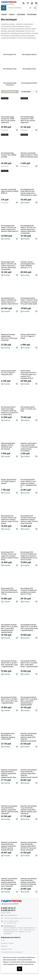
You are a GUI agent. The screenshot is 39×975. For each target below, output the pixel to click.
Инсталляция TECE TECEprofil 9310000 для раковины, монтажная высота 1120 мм (28, 591)
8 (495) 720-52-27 (8, 908)
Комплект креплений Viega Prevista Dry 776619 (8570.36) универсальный (29, 155)
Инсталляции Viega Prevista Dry (9, 84)
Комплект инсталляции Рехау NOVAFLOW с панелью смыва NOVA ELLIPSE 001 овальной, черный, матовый (29, 882)
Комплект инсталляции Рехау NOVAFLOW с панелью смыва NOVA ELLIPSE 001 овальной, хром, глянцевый (9, 882)
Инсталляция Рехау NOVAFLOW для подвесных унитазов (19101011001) (8, 736)
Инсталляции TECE (9, 54)
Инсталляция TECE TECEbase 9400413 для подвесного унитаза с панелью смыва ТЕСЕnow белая (9, 556)
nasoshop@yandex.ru (11, 915)
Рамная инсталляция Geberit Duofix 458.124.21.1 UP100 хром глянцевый (9, 337)
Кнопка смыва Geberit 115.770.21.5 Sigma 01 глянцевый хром (8, 372)
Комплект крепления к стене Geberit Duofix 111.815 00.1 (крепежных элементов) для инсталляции (29, 447)
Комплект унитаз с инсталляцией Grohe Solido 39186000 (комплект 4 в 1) (28, 264)
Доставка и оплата (7, 943)
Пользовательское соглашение (12, 952)
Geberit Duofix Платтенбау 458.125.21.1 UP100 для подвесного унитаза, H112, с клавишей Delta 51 (29, 374)
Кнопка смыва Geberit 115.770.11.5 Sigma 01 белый (28, 336)
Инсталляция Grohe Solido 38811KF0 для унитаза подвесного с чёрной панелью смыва (29, 192)
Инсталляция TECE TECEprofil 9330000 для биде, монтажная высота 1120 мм (9, 591)
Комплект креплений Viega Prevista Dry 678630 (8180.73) (9, 191)
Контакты (4, 946)
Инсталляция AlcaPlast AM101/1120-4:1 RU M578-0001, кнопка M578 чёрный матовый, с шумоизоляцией (9, 628)
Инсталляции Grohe (9, 69)
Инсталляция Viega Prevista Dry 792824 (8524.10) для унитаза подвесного (28, 119)
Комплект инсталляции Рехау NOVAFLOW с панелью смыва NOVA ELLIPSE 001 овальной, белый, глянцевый (29, 846)
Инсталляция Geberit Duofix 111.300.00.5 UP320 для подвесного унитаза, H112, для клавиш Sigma (29, 301)
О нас (3, 940)
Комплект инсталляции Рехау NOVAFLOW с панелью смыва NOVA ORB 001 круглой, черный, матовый (9, 846)
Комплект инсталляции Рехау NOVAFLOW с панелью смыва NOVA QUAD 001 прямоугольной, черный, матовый (29, 773)
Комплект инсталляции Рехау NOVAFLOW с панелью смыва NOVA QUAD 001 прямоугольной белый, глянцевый (29, 737)
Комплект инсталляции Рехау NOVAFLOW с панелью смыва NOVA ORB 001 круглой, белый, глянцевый (9, 809)
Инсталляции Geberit (29, 54)
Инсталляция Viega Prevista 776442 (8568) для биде (8, 155)
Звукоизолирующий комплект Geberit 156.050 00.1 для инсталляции (8, 446)
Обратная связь (6, 949)
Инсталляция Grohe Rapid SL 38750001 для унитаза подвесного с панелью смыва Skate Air (9, 301)
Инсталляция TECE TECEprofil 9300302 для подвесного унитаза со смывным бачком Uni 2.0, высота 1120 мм (29, 556)
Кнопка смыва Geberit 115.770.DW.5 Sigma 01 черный (8, 481)
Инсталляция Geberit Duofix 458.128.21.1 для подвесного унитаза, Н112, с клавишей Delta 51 (29, 483)
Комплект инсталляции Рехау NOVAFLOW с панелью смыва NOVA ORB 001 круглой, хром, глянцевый (29, 809)
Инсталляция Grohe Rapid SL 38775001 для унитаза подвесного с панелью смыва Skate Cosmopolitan (8, 265)
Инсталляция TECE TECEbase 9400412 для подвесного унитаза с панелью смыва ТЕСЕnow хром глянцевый (29, 519)
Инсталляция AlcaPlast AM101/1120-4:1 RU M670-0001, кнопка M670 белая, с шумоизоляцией (29, 663)
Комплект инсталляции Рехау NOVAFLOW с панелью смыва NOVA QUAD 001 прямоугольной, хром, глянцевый (9, 773)
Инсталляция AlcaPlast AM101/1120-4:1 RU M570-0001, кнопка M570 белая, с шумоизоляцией (29, 627)
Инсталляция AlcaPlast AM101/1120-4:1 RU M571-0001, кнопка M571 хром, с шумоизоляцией (9, 663)
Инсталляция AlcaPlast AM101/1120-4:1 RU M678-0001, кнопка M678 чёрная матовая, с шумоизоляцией (29, 701)
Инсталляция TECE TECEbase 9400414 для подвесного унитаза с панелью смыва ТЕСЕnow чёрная (9, 519)
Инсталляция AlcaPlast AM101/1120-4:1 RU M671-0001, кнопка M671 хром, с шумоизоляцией (9, 700)
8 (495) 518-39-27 (8, 910)
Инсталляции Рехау (29, 69)
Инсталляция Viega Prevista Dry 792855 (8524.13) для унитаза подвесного (8, 119)
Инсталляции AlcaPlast (29, 83)
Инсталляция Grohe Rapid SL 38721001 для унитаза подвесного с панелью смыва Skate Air (9, 228)
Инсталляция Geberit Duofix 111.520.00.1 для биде (28, 409)
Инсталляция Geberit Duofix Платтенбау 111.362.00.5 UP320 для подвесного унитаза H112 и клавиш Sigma (9, 410)
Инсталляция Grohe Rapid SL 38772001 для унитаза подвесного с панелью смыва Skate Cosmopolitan (28, 229)
